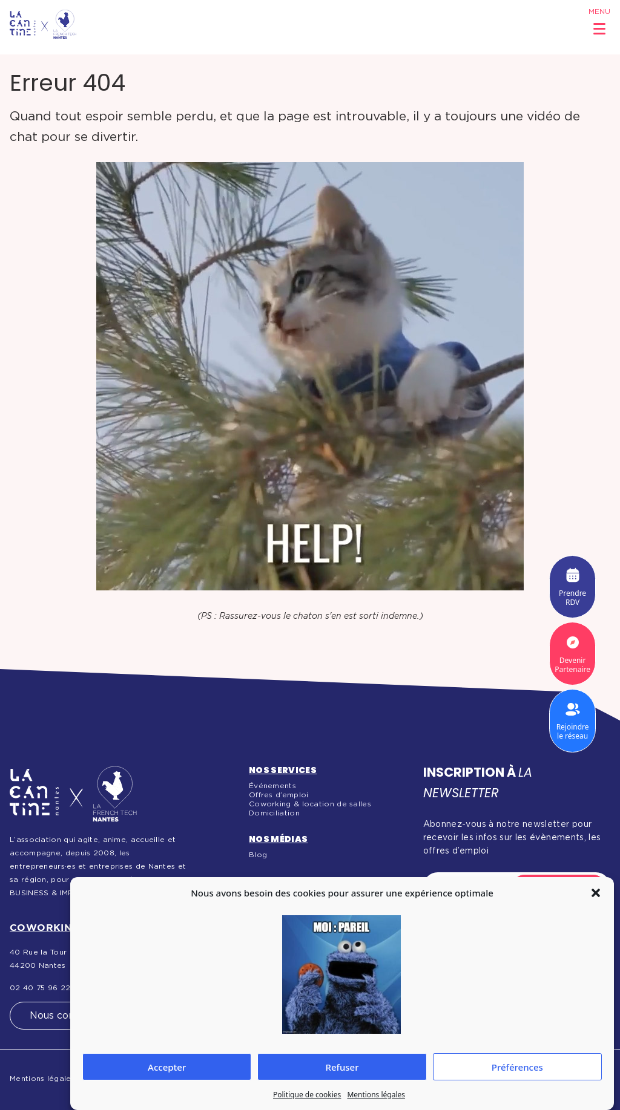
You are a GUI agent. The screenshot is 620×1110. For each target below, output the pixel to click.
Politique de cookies (307, 1094)
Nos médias (278, 839)
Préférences (517, 1067)
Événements (272, 785)
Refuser (341, 1067)
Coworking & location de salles (310, 804)
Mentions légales (376, 1094)
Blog (258, 854)
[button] (596, 893)
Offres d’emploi (279, 794)
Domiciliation (274, 813)
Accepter (167, 1067)
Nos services (283, 770)
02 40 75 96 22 (40, 987)
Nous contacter (67, 1015)
